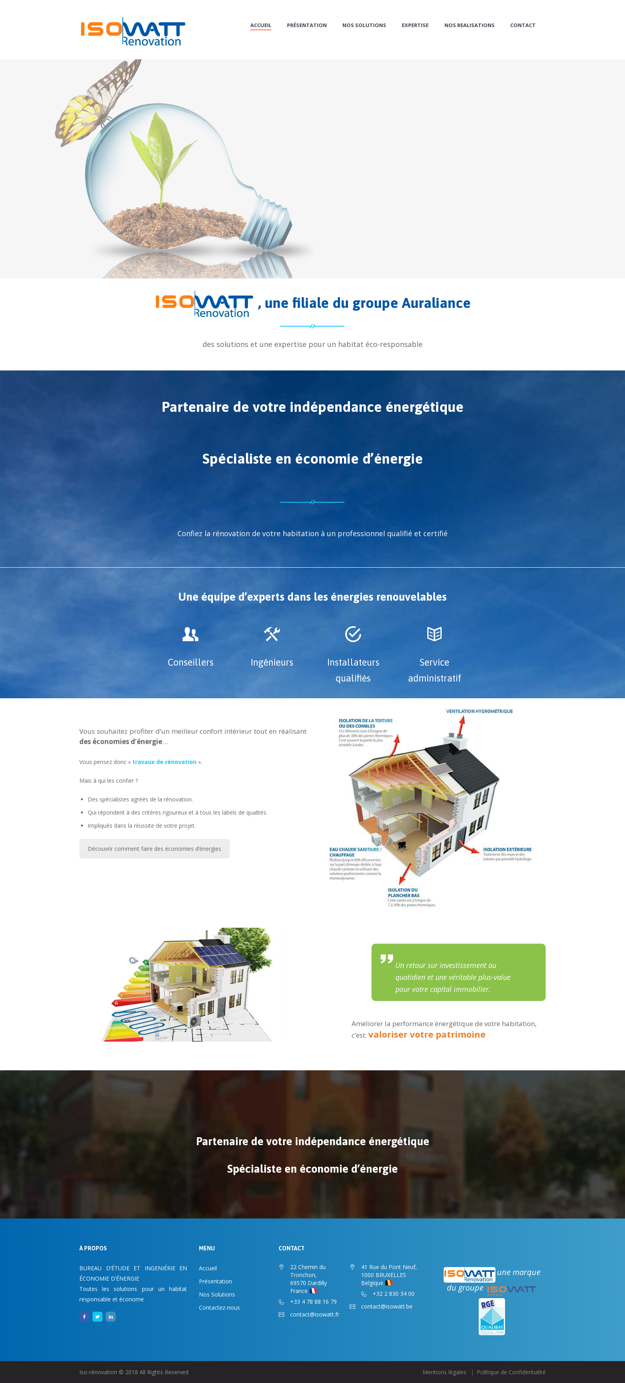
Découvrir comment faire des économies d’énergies (154, 848)
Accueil (260, 25)
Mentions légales (444, 1372)
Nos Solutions (364, 25)
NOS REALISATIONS (469, 25)
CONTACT (523, 25)
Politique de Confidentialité (511, 1372)
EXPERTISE (415, 25)
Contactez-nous (219, 1307)
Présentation (307, 25)
